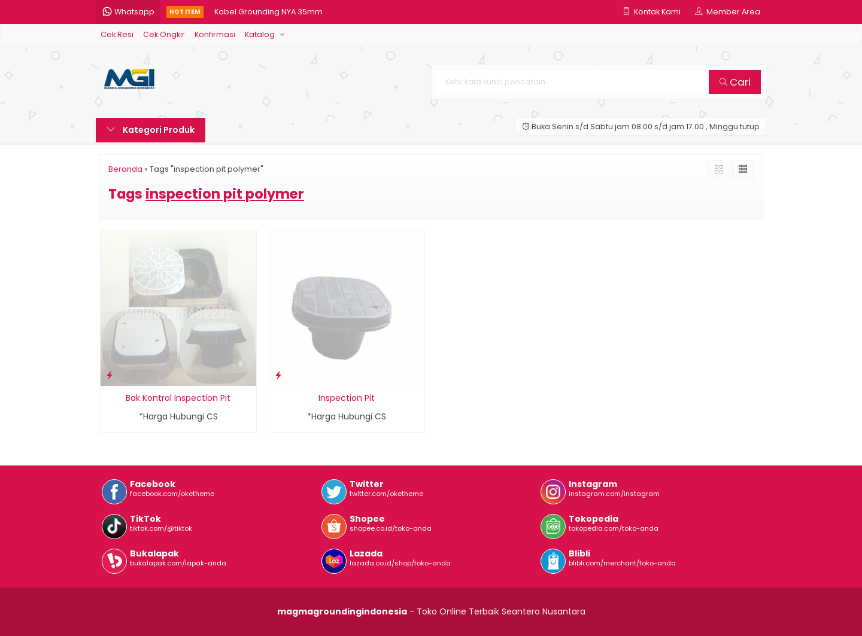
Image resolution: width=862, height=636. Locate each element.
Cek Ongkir (164, 34)
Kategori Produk (151, 130)
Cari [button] (735, 82)
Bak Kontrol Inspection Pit (178, 398)
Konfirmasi (215, 34)
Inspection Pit (346, 398)
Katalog (260, 34)
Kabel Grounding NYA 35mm (268, 12)
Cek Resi (117, 34)
